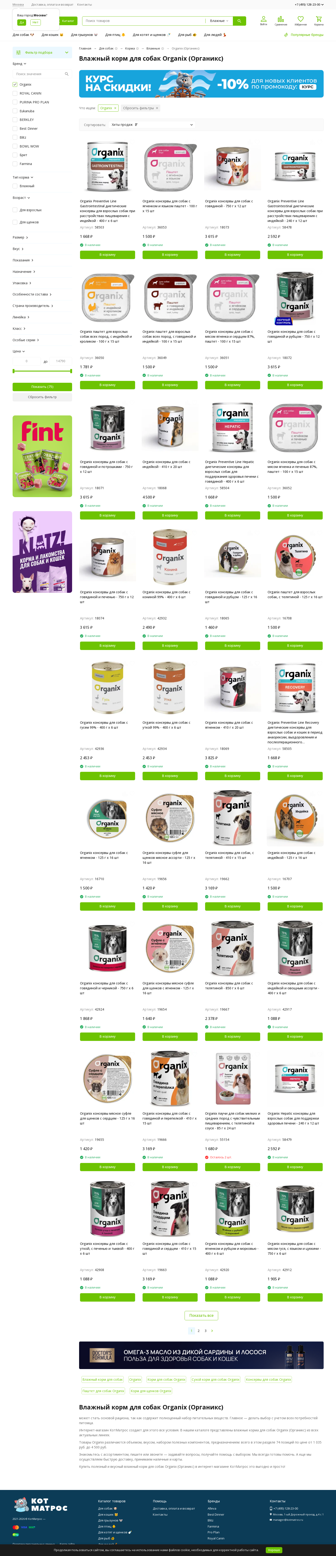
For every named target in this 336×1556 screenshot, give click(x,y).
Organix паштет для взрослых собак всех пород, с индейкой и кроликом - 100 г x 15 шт (106, 336)
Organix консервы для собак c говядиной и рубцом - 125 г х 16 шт (231, 597)
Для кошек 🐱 (52, 34)
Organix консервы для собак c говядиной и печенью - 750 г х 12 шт (107, 597)
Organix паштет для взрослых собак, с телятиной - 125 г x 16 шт (295, 594)
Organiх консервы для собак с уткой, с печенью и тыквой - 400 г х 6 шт (107, 1248)
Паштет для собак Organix (103, 1391)
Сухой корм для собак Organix (215, 1379)
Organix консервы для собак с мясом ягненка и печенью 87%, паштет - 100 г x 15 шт (292, 467)
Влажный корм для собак (102, 1379)
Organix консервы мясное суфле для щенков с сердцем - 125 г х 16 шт (107, 1118)
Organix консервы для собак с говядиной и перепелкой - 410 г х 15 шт (170, 1118)
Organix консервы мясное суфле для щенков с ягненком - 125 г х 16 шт (168, 988)
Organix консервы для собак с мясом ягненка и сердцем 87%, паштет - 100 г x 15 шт (230, 336)
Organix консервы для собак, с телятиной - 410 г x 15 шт (229, 855)
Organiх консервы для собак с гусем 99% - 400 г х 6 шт (104, 725)
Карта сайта (67, 1544)
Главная (85, 48)
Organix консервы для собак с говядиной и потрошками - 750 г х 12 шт (106, 467)
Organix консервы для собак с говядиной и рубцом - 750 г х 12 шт (294, 336)
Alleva (212, 1508)
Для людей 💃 (215, 34)
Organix (135, 1379)
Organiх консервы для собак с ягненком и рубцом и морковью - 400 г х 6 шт (232, 1248)
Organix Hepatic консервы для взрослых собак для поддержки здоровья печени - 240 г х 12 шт (293, 1118)
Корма (130, 48)
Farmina (213, 1526)
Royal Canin (216, 1538)
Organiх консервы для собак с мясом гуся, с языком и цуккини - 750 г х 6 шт (294, 1248)
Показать (38, 386)
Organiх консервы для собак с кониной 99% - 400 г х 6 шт (166, 594)
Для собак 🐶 (23, 34)
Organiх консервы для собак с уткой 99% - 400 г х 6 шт (166, 725)
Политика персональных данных (34, 1544)
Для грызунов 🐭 (84, 34)
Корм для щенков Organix (151, 1391)
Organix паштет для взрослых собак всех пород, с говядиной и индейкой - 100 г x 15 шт (169, 336)
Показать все (201, 1315)
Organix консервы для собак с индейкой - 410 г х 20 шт (166, 464)
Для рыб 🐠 (187, 34)
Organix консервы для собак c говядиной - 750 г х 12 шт (229, 203)
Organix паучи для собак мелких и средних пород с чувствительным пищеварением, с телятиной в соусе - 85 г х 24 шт (232, 1120)
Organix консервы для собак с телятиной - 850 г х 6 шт (229, 985)
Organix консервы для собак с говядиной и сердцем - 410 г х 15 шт (169, 1248)
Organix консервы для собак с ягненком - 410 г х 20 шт (229, 725)
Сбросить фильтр (42, 397)
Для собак (106, 48)
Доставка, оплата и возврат (52, 4)
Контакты (84, 4)
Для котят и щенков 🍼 (152, 34)
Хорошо (274, 1550)
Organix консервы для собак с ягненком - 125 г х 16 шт (104, 855)
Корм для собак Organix (166, 1379)
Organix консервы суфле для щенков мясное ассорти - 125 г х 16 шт (169, 857)
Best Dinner (216, 1514)
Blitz (211, 1520)
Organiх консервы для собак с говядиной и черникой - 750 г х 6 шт (106, 988)
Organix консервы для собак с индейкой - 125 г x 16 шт (291, 855)
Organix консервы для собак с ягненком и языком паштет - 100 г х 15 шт (170, 206)
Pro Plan (214, 1532)
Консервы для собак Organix (268, 1379)
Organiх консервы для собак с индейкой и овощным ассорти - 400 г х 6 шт (293, 988)
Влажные (153, 48)
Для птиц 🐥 (115, 34)
